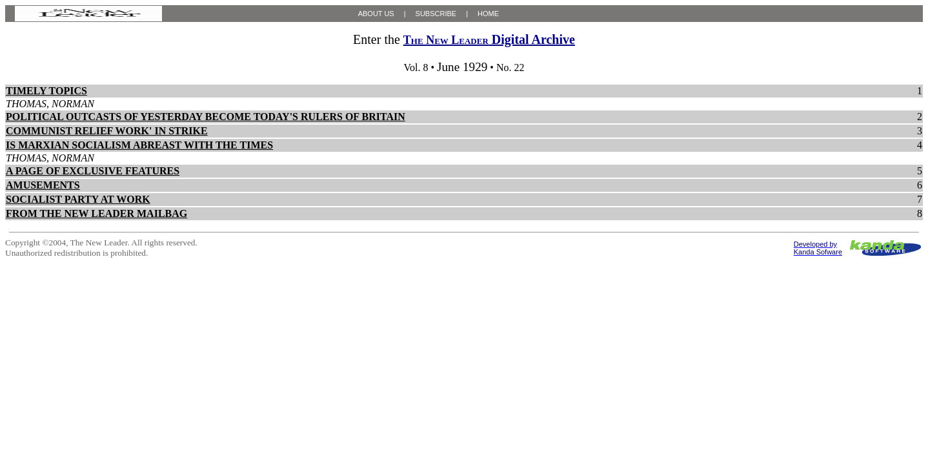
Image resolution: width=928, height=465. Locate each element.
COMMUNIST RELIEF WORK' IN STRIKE (107, 130)
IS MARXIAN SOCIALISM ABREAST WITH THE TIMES (139, 145)
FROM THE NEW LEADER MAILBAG (96, 213)
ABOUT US (376, 13)
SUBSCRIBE (436, 13)
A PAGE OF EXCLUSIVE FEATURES (92, 170)
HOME (488, 13)
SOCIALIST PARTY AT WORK (78, 199)
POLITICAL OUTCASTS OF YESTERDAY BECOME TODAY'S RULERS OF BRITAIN (205, 116)
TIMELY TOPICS (46, 90)
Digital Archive (489, 39)
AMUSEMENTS (43, 185)
